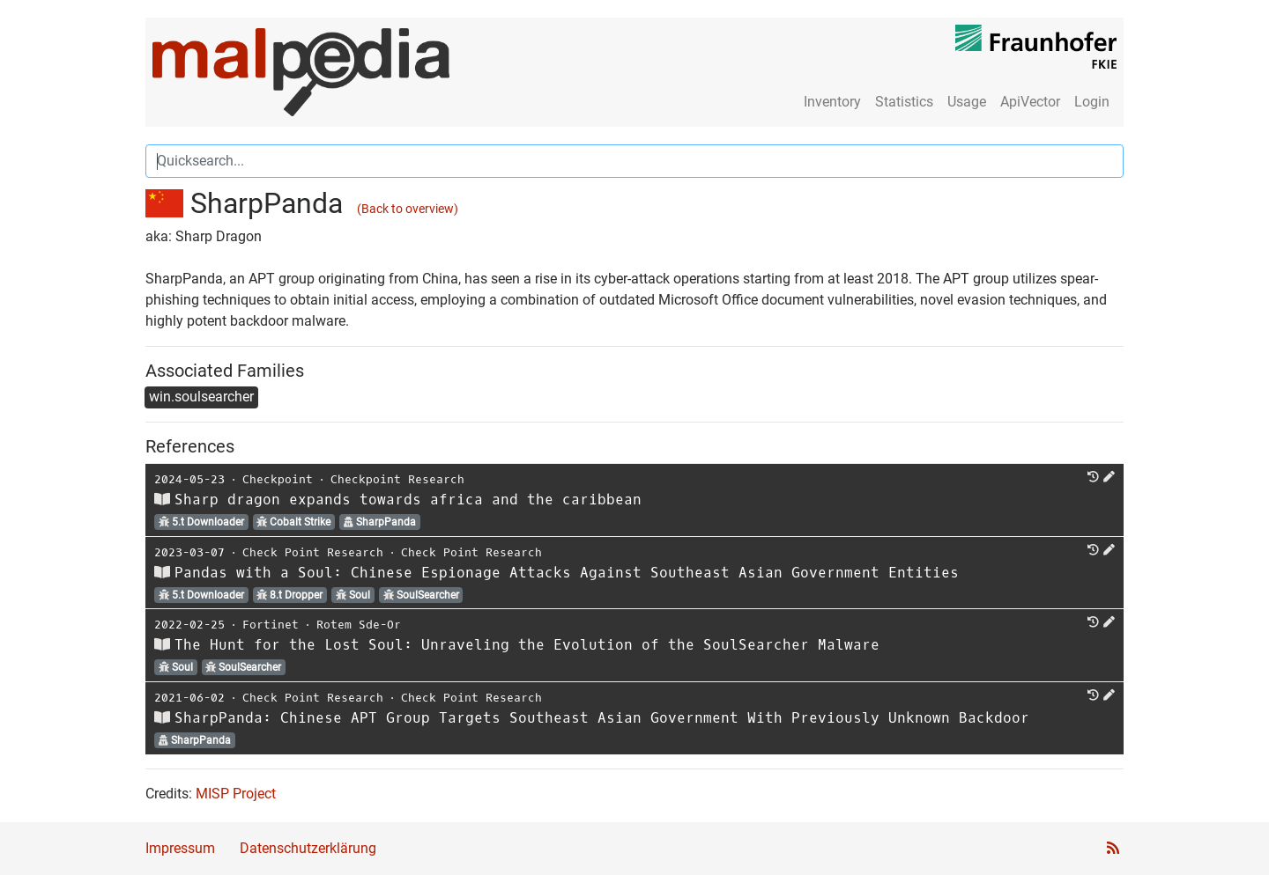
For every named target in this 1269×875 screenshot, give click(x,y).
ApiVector (1030, 101)
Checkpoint (277, 479)
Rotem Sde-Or (358, 624)
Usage (966, 101)
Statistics (904, 101)
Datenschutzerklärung (308, 848)
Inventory (832, 101)
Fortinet (270, 624)
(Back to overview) (407, 209)
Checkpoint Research (397, 479)
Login (1091, 101)
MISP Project (236, 793)
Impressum (180, 848)
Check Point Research (312, 552)
